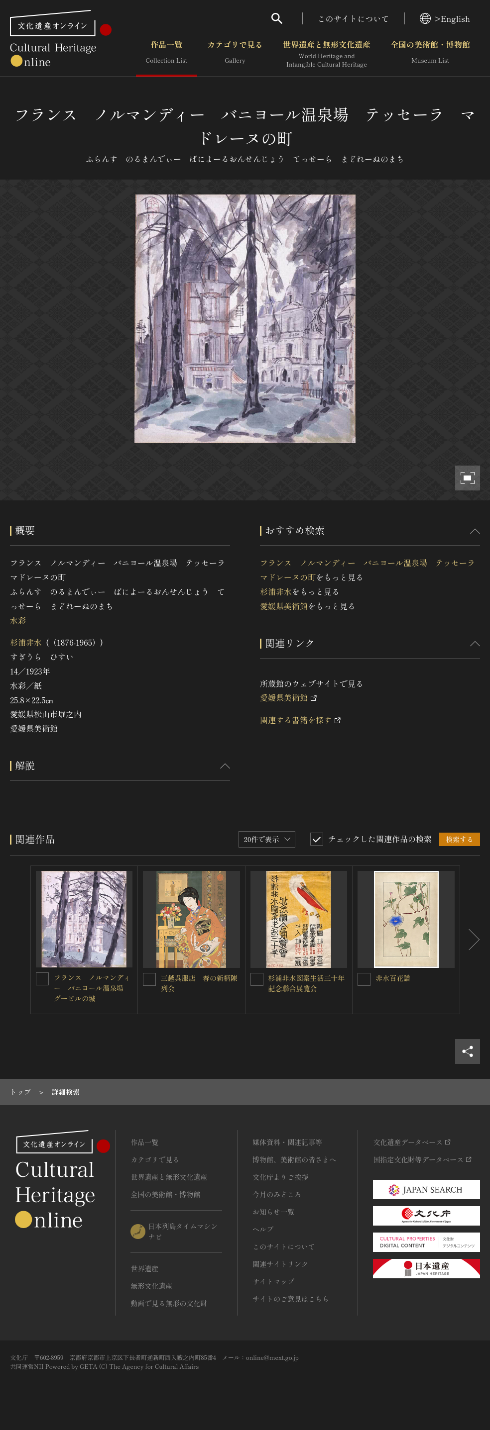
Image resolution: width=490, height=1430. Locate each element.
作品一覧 (166, 54)
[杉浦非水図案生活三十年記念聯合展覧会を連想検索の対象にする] (256, 979)
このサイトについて (353, 18)
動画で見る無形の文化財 (168, 1303)
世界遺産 (144, 1268)
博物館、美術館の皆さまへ (294, 1159)
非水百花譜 (392, 978)
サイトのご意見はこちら (290, 1299)
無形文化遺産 (151, 1286)
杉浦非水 (26, 642)
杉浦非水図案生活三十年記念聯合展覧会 (306, 983)
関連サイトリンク (280, 1264)
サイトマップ (273, 1281)
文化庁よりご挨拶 (280, 1177)
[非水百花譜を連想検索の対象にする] (364, 979)
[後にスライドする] (470, 939)
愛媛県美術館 (284, 606)
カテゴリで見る (235, 54)
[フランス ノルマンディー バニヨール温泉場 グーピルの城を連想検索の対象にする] (42, 978)
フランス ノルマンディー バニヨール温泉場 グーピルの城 (92, 987)
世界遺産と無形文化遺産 (326, 54)
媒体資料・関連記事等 (287, 1142)
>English (445, 18)
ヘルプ (262, 1229)
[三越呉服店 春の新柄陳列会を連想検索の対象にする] (149, 979)
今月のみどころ (276, 1194)
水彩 (18, 620)
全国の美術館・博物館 (430, 54)
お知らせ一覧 (273, 1212)
